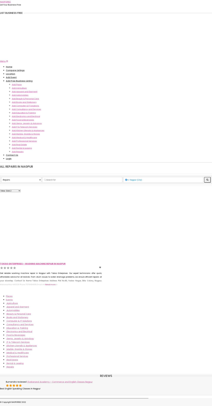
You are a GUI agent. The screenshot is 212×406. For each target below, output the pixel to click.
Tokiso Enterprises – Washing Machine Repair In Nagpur (33, 263)
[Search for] (82, 180)
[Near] (163, 180)
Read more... (51, 284)
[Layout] (10, 190)
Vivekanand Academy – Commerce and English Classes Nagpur (60, 381)
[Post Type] (21, 180)
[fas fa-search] (207, 180)
